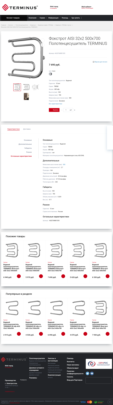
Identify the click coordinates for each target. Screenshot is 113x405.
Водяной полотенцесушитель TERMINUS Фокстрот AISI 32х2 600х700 (100, 325)
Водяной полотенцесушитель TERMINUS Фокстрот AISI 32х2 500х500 (33, 268)
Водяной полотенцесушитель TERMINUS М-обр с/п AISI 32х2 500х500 (33, 325)
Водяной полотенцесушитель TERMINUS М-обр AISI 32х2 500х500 (11, 325)
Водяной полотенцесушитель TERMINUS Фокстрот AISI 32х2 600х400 (78, 268)
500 (64, 164)
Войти (83, 8)
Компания (32, 18)
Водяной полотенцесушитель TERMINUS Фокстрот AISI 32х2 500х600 (11, 268)
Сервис (42, 18)
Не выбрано (54, 8)
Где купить (76, 18)
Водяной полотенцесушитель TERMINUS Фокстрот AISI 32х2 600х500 (100, 268)
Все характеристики (55, 104)
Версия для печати (101, 62)
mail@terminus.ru (10, 391)
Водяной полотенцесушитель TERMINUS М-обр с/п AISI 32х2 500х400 (78, 325)
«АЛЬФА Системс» (15, 403)
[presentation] (98, 380)
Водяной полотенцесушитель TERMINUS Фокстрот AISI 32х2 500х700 (56, 268)
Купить (54, 110)
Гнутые (5, 262)
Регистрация (89, 8)
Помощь (65, 18)
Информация (53, 18)
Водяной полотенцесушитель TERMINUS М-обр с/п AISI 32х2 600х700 (56, 325)
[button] (68, 7)
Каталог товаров (14, 18)
